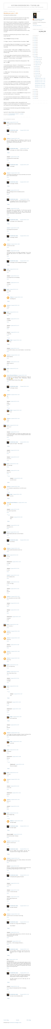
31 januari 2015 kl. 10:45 (16, 702)
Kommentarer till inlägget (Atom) (15, 1022)
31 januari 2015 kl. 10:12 (18, 297)
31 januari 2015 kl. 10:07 (24, 164)
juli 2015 (37, 66)
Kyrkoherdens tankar (25, 5)
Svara (8, 125)
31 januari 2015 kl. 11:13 (24, 848)
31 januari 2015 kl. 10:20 (14, 361)
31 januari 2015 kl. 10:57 (16, 941)
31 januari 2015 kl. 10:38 (13, 624)
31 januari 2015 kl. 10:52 (15, 779)
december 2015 (38, 57)
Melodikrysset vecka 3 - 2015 (40, 81)
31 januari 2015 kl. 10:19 (14, 348)
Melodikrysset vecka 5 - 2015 (40, 78)
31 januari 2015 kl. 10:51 (13, 772)
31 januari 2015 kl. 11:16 (24, 921)
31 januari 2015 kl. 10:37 (16, 616)
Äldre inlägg (28, 1020)
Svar (9, 127)
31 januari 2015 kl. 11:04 (14, 986)
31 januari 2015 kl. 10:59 (13, 959)
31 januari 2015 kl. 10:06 (24, 148)
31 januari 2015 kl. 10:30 (18, 517)
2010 (35, 96)
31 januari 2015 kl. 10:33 (13, 554)
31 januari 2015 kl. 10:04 (24, 130)
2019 (35, 49)
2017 (35, 52)
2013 (35, 91)
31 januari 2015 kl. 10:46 (16, 708)
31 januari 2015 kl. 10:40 (14, 644)
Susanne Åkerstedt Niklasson (12, 375)
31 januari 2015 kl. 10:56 (18, 820)
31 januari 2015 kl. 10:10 (24, 219)
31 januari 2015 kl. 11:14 (24, 875)
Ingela (8, 122)
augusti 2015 (37, 64)
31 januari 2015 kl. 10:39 (15, 631)
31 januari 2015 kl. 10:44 (13, 686)
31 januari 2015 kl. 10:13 (24, 260)
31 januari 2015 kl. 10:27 (14, 456)
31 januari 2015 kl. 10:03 (13, 122)
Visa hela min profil (37, 25)
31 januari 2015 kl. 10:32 (24, 539)
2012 (35, 93)
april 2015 (37, 71)
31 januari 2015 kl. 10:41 (15, 658)
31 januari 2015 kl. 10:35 (14, 603)
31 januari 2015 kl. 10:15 (14, 318)
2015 (35, 56)
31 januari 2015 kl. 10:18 (14, 332)
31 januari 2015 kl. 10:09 (24, 199)
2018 (35, 50)
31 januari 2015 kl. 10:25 (17, 410)
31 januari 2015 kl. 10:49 (17, 741)
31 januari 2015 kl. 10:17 (14, 325)
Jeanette (8, 227)
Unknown (8, 138)
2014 (35, 89)
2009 (35, 98)
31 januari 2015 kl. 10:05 (15, 138)
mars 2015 (37, 73)
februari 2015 (37, 75)
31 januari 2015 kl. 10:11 (14, 275)
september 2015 (38, 62)
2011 (35, 94)
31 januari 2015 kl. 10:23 (15, 394)
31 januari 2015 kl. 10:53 (15, 841)
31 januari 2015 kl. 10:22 (17, 340)
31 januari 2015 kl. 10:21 (13, 368)
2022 (35, 44)
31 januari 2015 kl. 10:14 (13, 312)
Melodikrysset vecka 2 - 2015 (40, 85)
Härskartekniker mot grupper (40, 83)
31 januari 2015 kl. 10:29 (18, 478)
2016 (35, 54)
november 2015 (38, 59)
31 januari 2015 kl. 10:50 (19, 764)
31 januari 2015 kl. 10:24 (15, 418)
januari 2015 (37, 76)
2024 (35, 40)
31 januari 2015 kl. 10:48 (13, 749)
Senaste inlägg (6, 1020)
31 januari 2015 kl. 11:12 (24, 826)
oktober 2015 (37, 61)
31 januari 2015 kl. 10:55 (14, 932)
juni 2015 (37, 68)
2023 (35, 42)
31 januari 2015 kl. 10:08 (14, 208)
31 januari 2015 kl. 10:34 (16, 561)
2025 (35, 38)
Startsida (17, 1020)
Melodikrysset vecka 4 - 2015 (40, 80)
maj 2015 (37, 69)
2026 (35, 37)
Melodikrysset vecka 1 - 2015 (40, 86)
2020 (35, 47)
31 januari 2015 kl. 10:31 (24, 386)
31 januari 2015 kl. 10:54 (14, 883)
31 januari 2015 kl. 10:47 (18, 693)
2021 (35, 45)
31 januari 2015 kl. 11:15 (24, 905)
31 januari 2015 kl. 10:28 (13, 463)
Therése (8, 532)
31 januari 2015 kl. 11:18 (24, 972)
